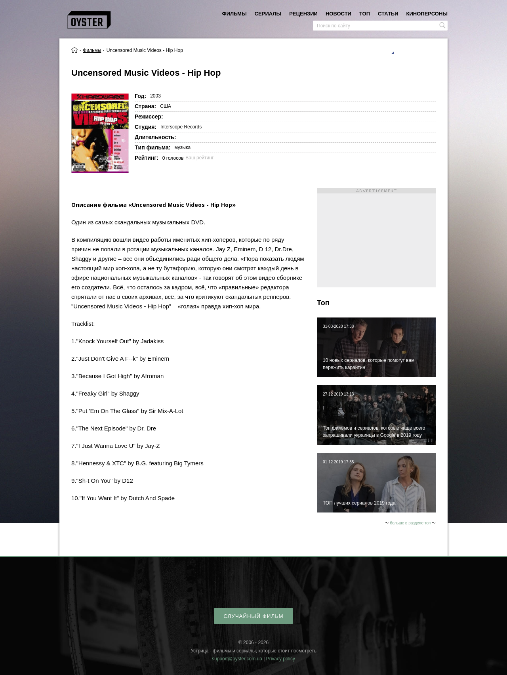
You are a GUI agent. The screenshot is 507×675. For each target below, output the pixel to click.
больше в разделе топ (410, 523)
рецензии (303, 14)
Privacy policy (280, 659)
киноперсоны (427, 14)
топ (364, 14)
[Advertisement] (376, 237)
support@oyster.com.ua (237, 659)
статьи (388, 14)
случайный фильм (253, 616)
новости (338, 14)
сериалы (268, 14)
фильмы (234, 14)
